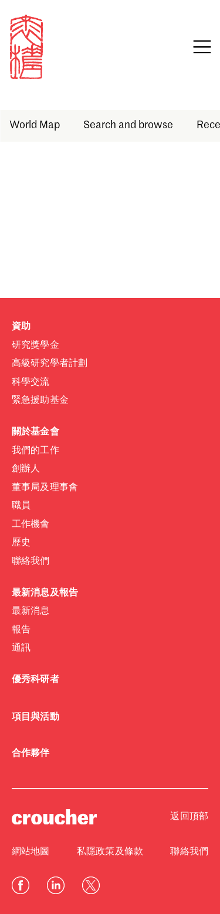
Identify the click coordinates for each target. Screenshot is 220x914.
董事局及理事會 (45, 487)
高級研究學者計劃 (49, 363)
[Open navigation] (202, 47)
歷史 (21, 542)
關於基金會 (35, 432)
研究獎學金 (35, 345)
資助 (21, 326)
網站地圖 (31, 852)
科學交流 (31, 382)
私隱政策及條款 (110, 852)
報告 (21, 630)
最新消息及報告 (45, 593)
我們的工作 (35, 451)
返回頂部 (189, 816)
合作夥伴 (31, 753)
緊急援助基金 (40, 400)
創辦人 (26, 469)
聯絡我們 (31, 561)
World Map (34, 125)
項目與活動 (35, 717)
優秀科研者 (35, 679)
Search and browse (128, 125)
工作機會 (31, 524)
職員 (21, 506)
